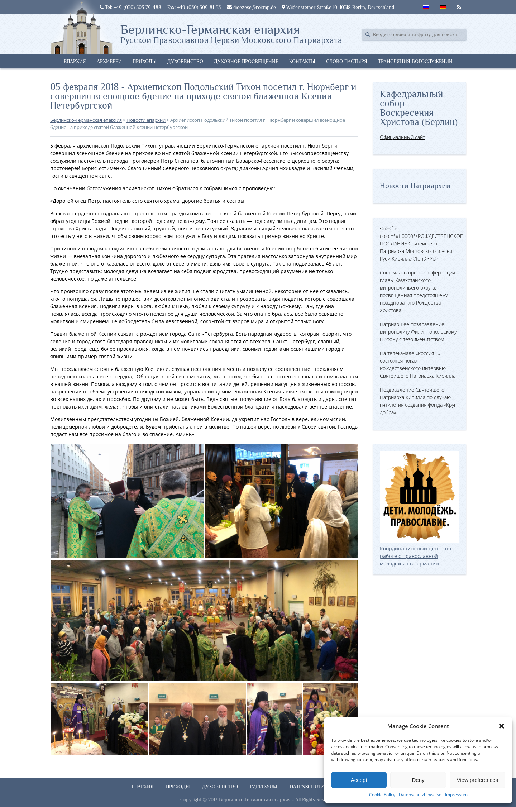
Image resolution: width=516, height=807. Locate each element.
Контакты (302, 61)
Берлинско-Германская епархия (231, 33)
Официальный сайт (402, 137)
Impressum (456, 795)
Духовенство (185, 61)
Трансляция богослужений (415, 61)
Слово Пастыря (346, 61)
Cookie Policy (382, 795)
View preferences (477, 780)
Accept (359, 780)
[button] (501, 726)
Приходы (145, 61)
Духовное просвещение (246, 61)
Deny (418, 780)
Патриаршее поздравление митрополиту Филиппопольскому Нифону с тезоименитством (418, 332)
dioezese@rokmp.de (251, 7)
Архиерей (109, 61)
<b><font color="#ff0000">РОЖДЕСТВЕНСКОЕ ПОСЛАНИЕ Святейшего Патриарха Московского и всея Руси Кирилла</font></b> (421, 243)
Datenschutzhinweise (420, 795)
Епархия (75, 61)
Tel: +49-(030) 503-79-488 (130, 7)
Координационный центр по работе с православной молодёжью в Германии (419, 552)
